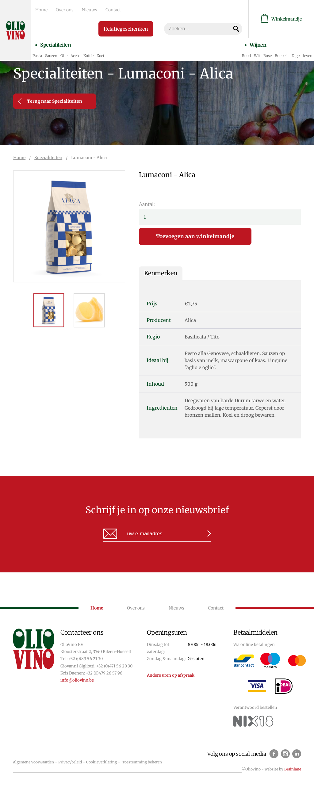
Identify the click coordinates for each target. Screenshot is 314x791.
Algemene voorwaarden (33, 762)
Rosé (267, 53)
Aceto (75, 53)
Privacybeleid (70, 762)
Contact (105, 9)
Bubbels (282, 53)
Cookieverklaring (101, 762)
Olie (63, 53)
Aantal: (147, 204)
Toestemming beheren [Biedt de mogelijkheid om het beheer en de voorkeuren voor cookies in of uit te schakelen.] (142, 762)
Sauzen (51, 53)
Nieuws (84, 9)
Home (40, 9)
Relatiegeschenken (124, 28)
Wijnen (257, 43)
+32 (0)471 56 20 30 (114, 666)
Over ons (61, 9)
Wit (257, 53)
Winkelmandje (281, 18)
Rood (246, 53)
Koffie (88, 53)
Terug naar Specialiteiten (50, 101)
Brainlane (292, 769)
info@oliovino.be (77, 680)
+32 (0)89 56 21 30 (85, 658)
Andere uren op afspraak (170, 675)
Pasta (37, 53)
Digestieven (302, 53)
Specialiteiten (54, 43)
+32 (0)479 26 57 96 (104, 673)
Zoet (101, 53)
